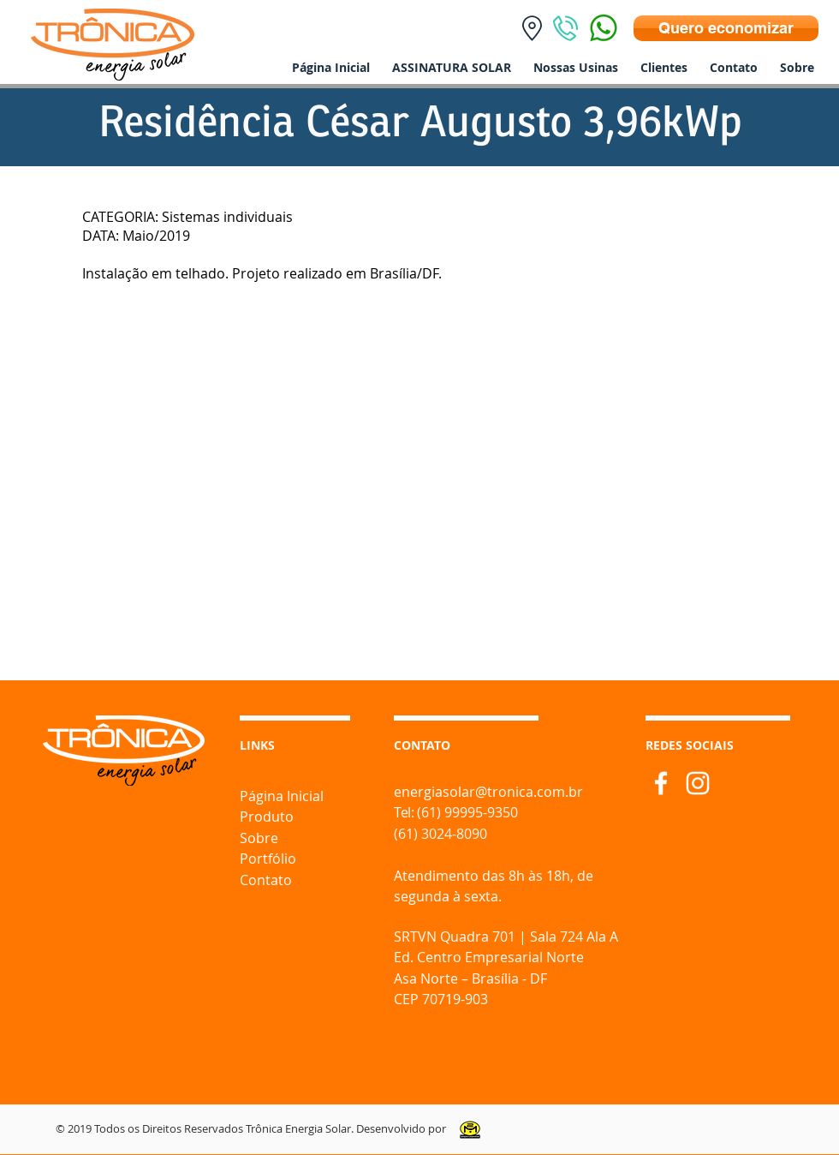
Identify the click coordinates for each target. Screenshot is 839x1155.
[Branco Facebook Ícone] (661, 783)
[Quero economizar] (726, 28)
